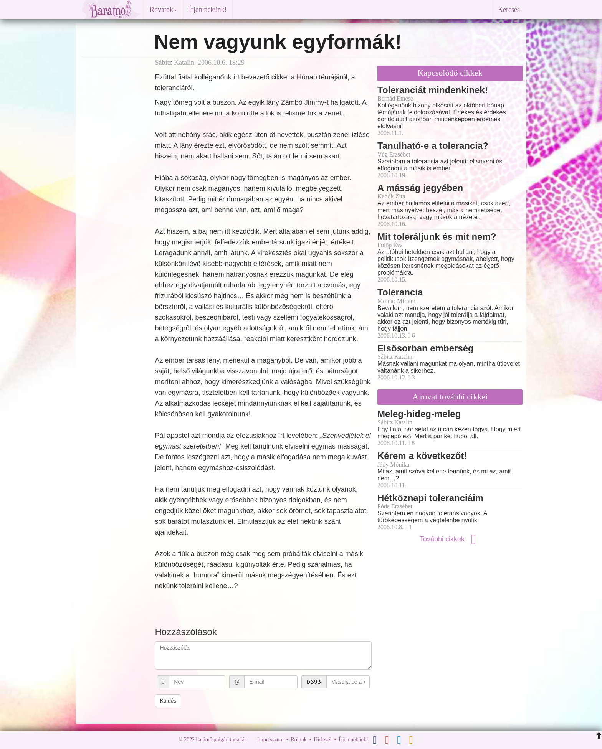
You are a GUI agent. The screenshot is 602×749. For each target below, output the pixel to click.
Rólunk (298, 739)
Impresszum (270, 739)
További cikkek (450, 539)
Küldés (168, 701)
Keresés (509, 9)
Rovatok (163, 9)
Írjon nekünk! (208, 9)
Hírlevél (323, 739)
